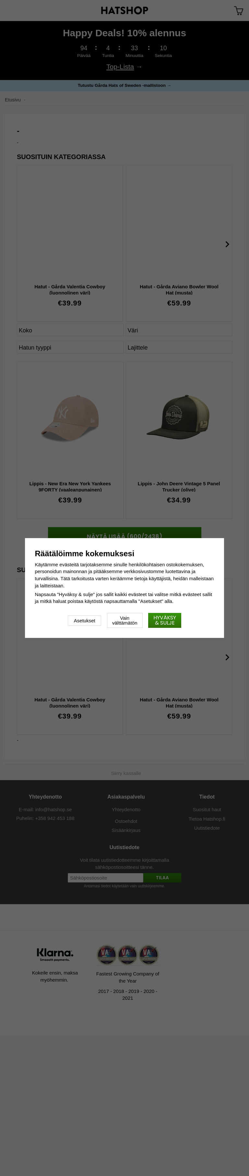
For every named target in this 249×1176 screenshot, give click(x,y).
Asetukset (84, 620)
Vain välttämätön (124, 620)
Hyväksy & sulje (164, 620)
